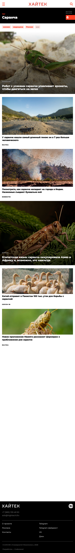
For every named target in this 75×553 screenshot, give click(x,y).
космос (6, 27)
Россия (29, 27)
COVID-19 (6, 304)
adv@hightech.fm (10, 515)
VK (40, 532)
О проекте (7, 524)
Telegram (43, 524)
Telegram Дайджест (48, 528)
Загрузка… (37, 435)
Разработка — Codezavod (13, 549)
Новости (6, 81)
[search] (71, 4)
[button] (3, 4)
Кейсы (5, 253)
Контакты (6, 532)
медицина (18, 27)
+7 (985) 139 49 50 (10, 512)
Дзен (41, 536)
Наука (5, 145)
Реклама (6, 528)
